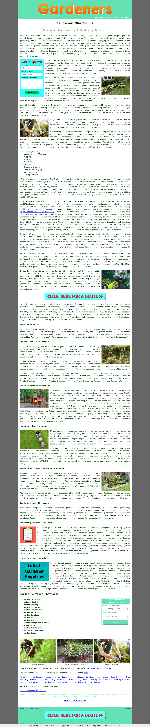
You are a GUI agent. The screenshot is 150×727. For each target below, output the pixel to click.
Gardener (61, 680)
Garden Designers (83, 682)
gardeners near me (104, 589)
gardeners (78, 201)
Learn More (110, 726)
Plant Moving (101, 677)
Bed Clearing (105, 680)
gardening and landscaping (50, 543)
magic (88, 279)
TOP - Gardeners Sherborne (33, 691)
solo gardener (92, 259)
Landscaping (68, 677)
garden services (107, 548)
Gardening (49, 682)
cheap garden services (72, 538)
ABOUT (109, 17)
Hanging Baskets (121, 680)
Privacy (128, 708)
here (111, 518)
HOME (96, 17)
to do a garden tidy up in (75, 573)
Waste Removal (53, 677)
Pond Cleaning (90, 680)
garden (99, 36)
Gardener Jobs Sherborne (99, 668)
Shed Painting (100, 682)
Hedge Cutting (34, 708)
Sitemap (21, 708)
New (27, 708)
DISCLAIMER (125, 17)
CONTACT (116, 17)
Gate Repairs (117, 677)
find (28, 508)
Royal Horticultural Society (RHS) (37, 212)
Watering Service (84, 677)
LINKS (102, 17)
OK (119, 726)
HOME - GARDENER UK (75, 701)
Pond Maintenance (34, 677)
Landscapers (25, 682)
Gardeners (37, 682)
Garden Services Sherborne (39, 594)
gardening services (78, 553)
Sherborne (64, 304)
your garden (50, 182)
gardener (82, 54)
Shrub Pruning (74, 680)
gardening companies (30, 217)
